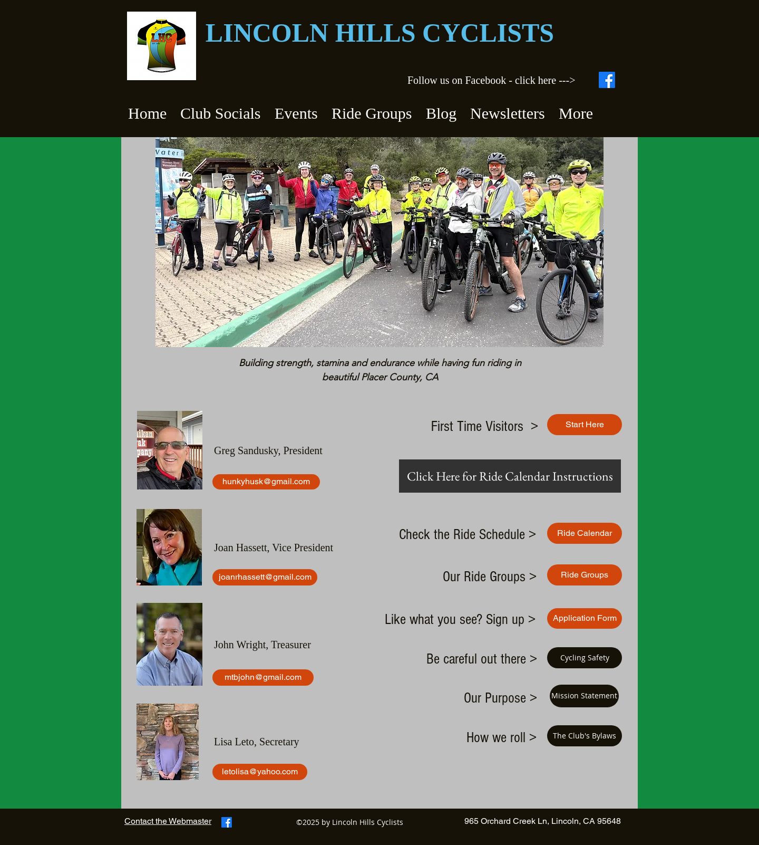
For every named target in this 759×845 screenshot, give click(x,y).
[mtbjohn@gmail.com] (263, 677)
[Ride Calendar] (584, 533)
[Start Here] (584, 424)
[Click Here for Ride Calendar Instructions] (510, 476)
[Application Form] (584, 618)
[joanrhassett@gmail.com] (264, 577)
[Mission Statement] (584, 696)
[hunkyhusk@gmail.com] (266, 481)
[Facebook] (607, 80)
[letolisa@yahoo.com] (259, 772)
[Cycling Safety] (584, 657)
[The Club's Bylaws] (584, 735)
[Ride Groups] (584, 574)
